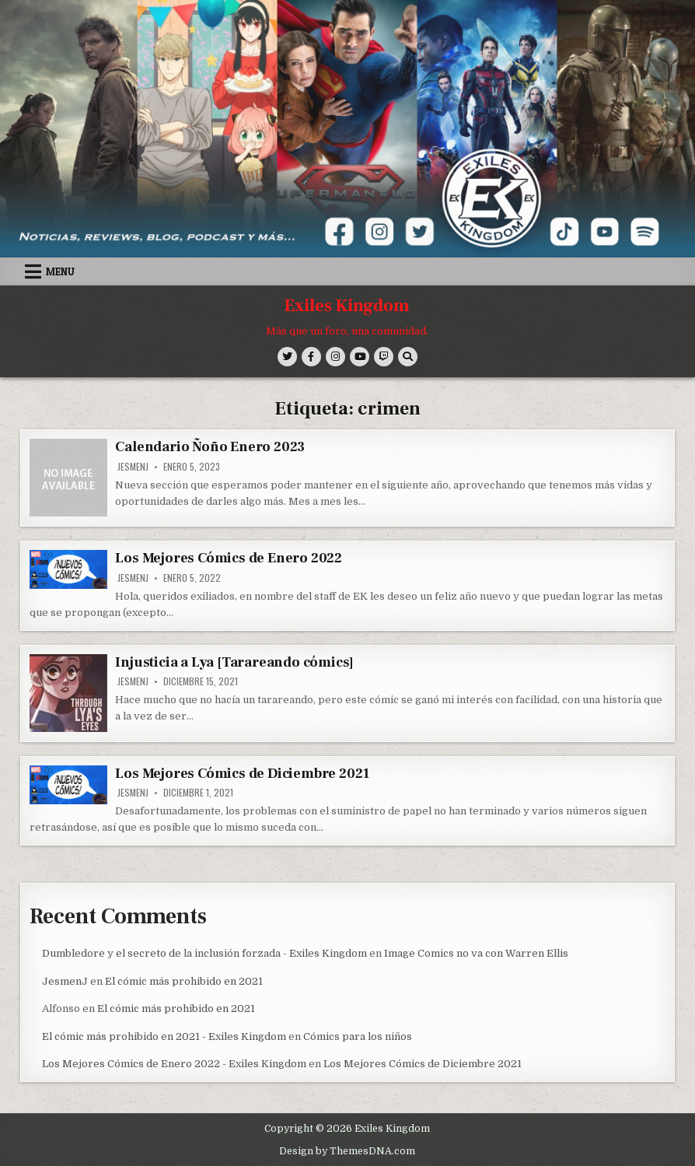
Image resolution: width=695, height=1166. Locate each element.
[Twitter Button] (287, 356)
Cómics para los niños (357, 1036)
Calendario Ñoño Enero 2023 (210, 447)
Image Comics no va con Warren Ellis (476, 953)
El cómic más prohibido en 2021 (184, 981)
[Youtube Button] (359, 356)
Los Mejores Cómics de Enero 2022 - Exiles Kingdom (174, 1064)
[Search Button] (407, 356)
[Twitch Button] (383, 356)
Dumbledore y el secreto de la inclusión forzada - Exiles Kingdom (204, 953)
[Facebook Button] (311, 356)
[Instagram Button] (335, 356)
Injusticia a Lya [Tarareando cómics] (234, 662)
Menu (60, 271)
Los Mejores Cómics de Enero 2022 (228, 558)
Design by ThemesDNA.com (347, 1151)
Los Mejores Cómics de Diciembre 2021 (242, 774)
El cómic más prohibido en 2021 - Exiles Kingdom (164, 1036)
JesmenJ (132, 466)
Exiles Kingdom (347, 306)
